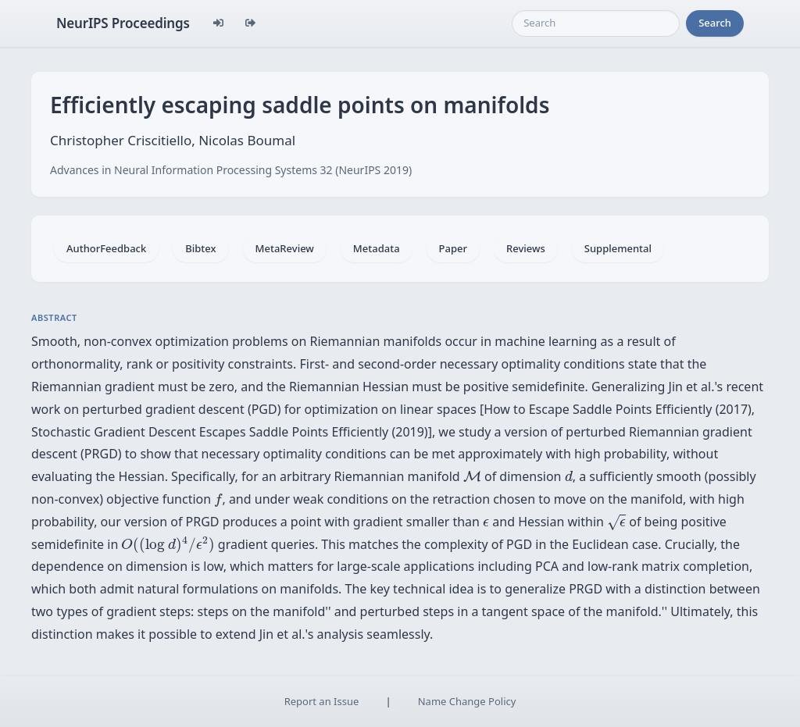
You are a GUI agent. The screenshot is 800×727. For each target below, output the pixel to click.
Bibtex (200, 248)
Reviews (525, 248)
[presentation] (472, 476)
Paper (453, 248)
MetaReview (284, 248)
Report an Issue (321, 701)
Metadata (376, 248)
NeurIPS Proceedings (123, 23)
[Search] (596, 23)
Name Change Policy (467, 701)
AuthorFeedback (106, 248)
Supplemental (618, 248)
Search (714, 23)
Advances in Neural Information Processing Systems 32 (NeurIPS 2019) (231, 169)
